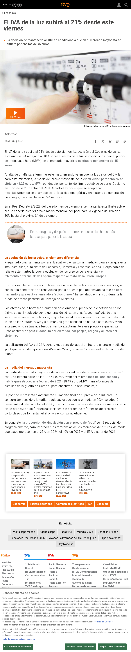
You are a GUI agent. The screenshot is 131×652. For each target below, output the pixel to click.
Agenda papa (47, 531)
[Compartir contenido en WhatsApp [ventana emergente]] (117, 141)
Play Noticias (65, 544)
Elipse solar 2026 (111, 538)
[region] (65, 620)
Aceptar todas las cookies (112, 646)
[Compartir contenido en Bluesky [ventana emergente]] (110, 141)
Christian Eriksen (108, 531)
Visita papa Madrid (24, 531)
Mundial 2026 (85, 531)
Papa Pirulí (66, 531)
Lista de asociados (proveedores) (19, 639)
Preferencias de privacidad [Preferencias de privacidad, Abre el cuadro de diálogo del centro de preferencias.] (17, 646)
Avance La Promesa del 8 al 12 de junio (72, 538)
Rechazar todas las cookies (80, 646)
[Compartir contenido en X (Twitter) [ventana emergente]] (102, 141)
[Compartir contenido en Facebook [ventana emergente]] (95, 141)
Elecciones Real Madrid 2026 (27, 538)
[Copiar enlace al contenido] (124, 141)
